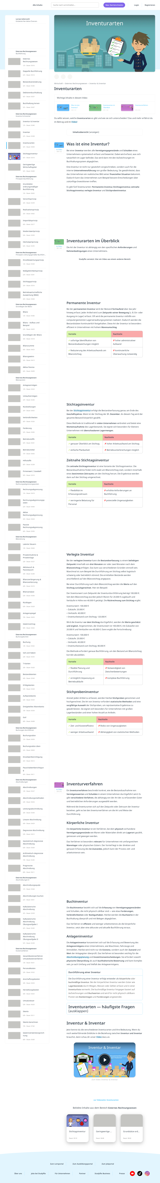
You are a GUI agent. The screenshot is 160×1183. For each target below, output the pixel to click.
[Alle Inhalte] (37, 5)
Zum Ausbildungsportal (81, 1164)
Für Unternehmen (60, 1173)
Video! (74, 122)
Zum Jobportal (106, 1164)
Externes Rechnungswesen (76, 83)
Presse (120, 1173)
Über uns (16, 1173)
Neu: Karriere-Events (114, 5)
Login (135, 4)
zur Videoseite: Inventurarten (105, 1100)
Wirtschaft (58, 83)
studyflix (16, 5)
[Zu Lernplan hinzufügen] (56, 76)
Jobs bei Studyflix (36, 1173)
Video (99, 1037)
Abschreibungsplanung (78, 957)
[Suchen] (95, 5)
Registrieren (150, 5)
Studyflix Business (100, 1173)
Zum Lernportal (54, 1164)
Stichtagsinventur (82, 410)
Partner (80, 1173)
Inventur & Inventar (97, 83)
